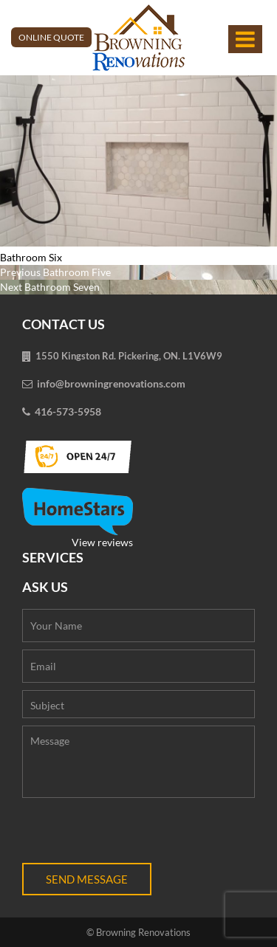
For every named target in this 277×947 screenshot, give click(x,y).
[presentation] (134, 834)
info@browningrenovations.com (111, 383)
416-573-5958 (68, 411)
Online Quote (51, 37)
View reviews (77, 518)
